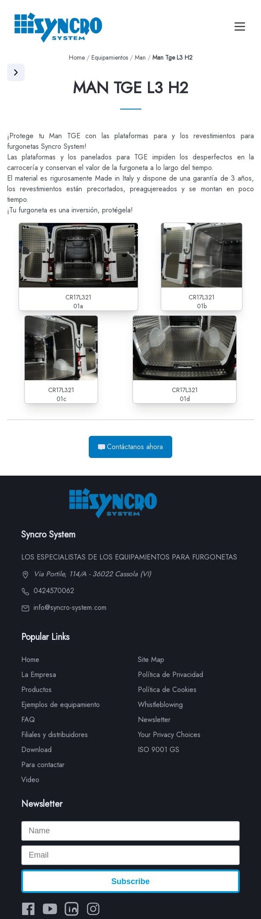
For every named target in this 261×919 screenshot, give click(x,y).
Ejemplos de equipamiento (60, 705)
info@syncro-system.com (63, 607)
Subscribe (130, 881)
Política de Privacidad (170, 674)
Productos (36, 690)
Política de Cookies (167, 690)
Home (77, 57)
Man (140, 57)
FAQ (28, 720)
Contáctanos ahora (130, 447)
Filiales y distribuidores (54, 735)
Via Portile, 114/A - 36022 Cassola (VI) (86, 574)
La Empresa (38, 674)
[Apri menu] (16, 72)
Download (36, 750)
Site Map (151, 659)
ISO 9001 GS (158, 750)
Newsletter (154, 720)
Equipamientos (109, 57)
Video (30, 780)
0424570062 (47, 591)
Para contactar (42, 765)
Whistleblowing (160, 705)
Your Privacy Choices (169, 735)
